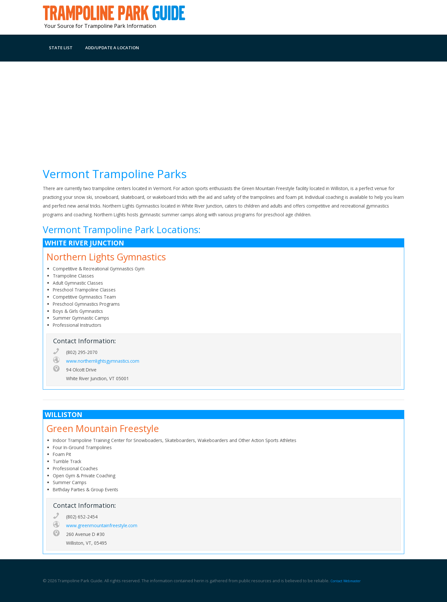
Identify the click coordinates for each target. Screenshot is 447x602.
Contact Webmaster (345, 581)
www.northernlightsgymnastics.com (102, 361)
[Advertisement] (223, 110)
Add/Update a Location (112, 48)
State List (61, 48)
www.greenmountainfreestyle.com (101, 525)
